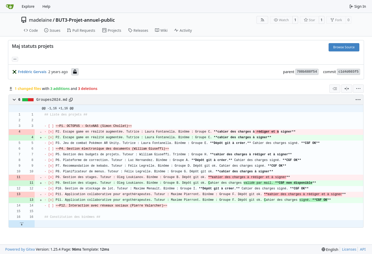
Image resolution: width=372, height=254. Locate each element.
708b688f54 (307, 72)
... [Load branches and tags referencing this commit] (15, 58)
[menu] (358, 88)
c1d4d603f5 (348, 72)
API (363, 249)
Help (46, 6)
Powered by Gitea (20, 249)
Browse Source (344, 47)
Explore (28, 6)
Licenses (349, 249)
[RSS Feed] (262, 20)
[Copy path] (70, 99)
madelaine (40, 19)
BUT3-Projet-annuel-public (85, 19)
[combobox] (334, 88)
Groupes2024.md (51, 100)
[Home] (10, 6)
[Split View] (346, 88)
